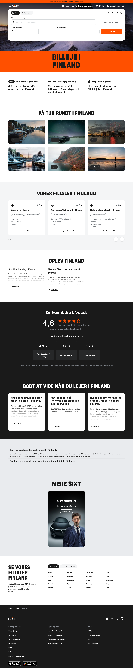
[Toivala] (50, 579)
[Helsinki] (70, 564)
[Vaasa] (88, 579)
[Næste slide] (122, 239)
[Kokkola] (70, 567)
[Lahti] (50, 571)
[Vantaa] (108, 579)
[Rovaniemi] (90, 575)
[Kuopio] (108, 567)
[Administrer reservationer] (82, 6)
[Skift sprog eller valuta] (100, 6)
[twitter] (117, 610)
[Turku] (69, 579)
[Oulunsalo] (109, 571)
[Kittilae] (50, 567)
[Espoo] (50, 564)
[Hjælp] (65, 6)
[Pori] (68, 575)
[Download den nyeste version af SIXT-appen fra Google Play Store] (30, 655)
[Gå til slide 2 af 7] (10, 239)
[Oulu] (88, 571)
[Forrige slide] (116, 239)
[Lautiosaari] (71, 571)
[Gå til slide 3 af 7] (12, 239)
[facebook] (107, 610)
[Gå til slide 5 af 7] (15, 239)
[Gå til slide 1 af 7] (9, 239)
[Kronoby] (89, 567)
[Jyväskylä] (90, 564)
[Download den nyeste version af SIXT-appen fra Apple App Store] (14, 655)
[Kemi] (107, 564)
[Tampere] (109, 575)
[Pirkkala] (51, 575)
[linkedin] (122, 610)
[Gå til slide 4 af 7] (14, 239)
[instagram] (112, 610)
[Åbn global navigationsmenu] (9, 5)
